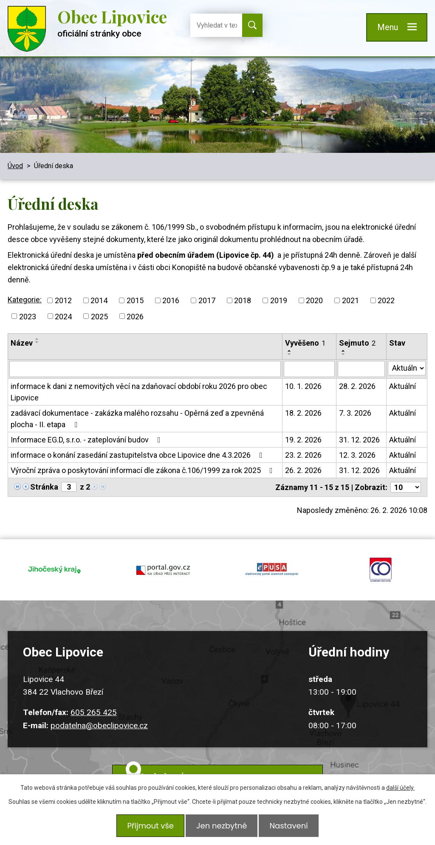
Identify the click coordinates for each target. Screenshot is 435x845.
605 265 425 (94, 705)
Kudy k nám (228, 769)
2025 (99, 316)
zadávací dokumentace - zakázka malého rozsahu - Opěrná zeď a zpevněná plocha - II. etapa (137, 418)
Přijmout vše (147, 827)
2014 (98, 300)
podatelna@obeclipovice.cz (99, 718)
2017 (206, 300)
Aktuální (402, 386)
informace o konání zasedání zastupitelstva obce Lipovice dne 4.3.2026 (138, 455)
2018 (242, 300)
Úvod (15, 166)
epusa (272, 566)
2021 (350, 300)
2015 (135, 300)
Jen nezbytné (221, 827)
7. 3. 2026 (355, 412)
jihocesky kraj (54, 566)
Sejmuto (357, 342)
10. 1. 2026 (303, 386)
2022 (386, 300)
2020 (314, 300)
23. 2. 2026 (303, 455)
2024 (63, 316)
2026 (135, 316)
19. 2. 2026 (303, 439)
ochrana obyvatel (380, 566)
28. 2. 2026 (357, 386)
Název (22, 342)
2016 (170, 300)
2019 (278, 300)
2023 (27, 316)
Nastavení (291, 827)
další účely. (400, 790)
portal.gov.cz (163, 566)
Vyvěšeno (305, 342)
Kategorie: (25, 299)
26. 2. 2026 (303, 470)
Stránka (44, 486)
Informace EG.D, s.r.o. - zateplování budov (87, 439)
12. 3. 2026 (357, 455)
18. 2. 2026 (303, 412)
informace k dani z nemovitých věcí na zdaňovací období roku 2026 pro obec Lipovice (139, 392)
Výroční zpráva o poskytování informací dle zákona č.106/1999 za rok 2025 (143, 470)
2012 (63, 300)
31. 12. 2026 (359, 439)
